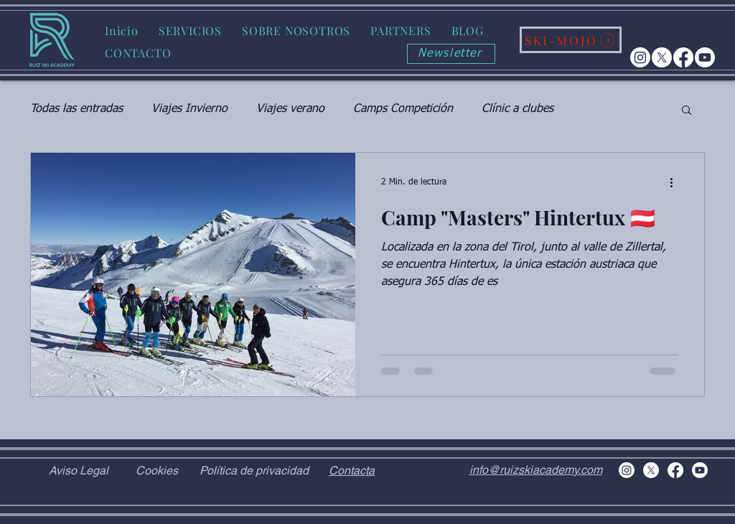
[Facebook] (683, 57)
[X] (662, 57)
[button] (190, 30)
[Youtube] (705, 57)
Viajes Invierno (189, 109)
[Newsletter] (451, 54)
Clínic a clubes (517, 109)
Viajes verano (290, 109)
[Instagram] (640, 57)
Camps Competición (403, 109)
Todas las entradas (76, 109)
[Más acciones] (676, 182)
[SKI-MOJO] (571, 40)
